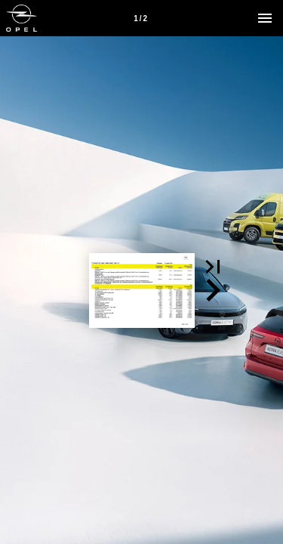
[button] (213, 266)
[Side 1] (140, 18)
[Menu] (265, 18)
